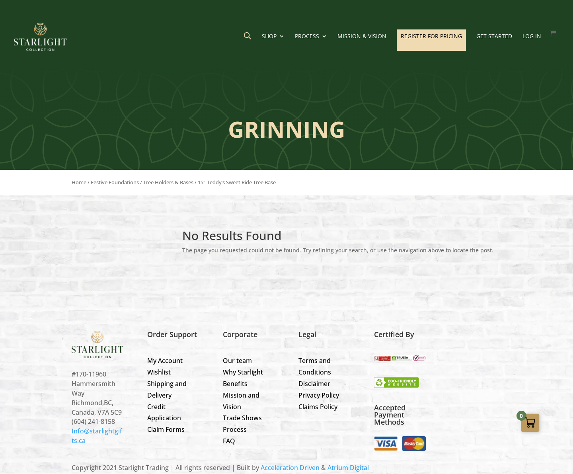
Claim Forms (166, 429)
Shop (269, 36)
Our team (237, 360)
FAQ (229, 441)
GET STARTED (494, 36)
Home (79, 182)
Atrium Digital (348, 467)
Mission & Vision (361, 36)
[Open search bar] (247, 35)
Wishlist (159, 372)
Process (307, 36)
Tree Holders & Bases (168, 182)
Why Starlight (243, 372)
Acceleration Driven (290, 467)
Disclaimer (314, 383)
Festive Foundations (115, 182)
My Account (165, 360)
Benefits (235, 383)
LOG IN (531, 36)
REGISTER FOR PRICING (431, 36)
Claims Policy (317, 406)
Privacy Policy (318, 395)
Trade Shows (242, 418)
